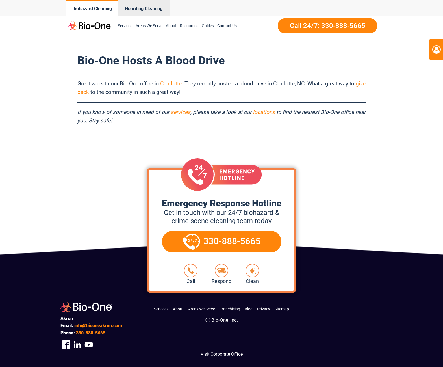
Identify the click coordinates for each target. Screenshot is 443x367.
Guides (208, 25)
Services (125, 25)
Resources (189, 25)
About (171, 25)
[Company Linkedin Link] (77, 344)
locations (264, 112)
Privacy (263, 309)
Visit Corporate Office (222, 354)
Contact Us (227, 25)
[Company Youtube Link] (88, 344)
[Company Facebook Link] (66, 344)
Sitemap (282, 309)
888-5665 (90, 333)
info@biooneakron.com (98, 325)
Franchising (230, 309)
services (180, 112)
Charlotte (171, 83)
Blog (249, 309)
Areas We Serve (149, 25)
